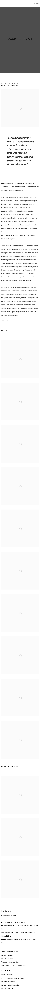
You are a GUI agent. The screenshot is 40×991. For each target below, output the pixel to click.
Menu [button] (37, 3)
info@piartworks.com (8, 982)
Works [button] (15, 83)
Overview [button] (5, 83)
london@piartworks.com (10, 952)
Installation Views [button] (10, 85)
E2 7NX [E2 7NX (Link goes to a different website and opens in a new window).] (29, 926)
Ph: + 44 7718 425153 (7, 958)
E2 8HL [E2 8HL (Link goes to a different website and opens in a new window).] (8, 936)
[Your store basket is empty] (34, 3)
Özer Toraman (20, 38)
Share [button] (5, 320)
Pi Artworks (11, 3)
